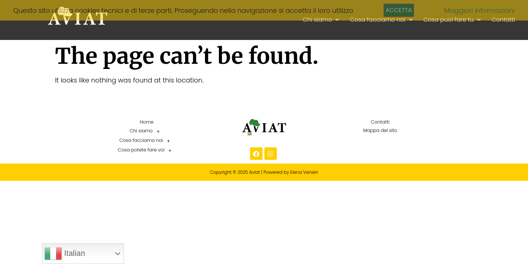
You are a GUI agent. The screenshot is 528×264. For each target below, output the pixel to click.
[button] (147, 131)
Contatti (380, 122)
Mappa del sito (380, 130)
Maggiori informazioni (479, 10)
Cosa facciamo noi (147, 141)
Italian (64, 254)
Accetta (399, 10)
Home (146, 122)
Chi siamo (147, 131)
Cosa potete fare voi (146, 150)
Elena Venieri (304, 172)
